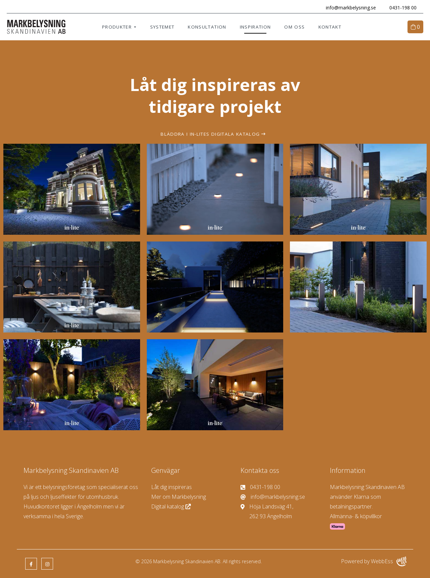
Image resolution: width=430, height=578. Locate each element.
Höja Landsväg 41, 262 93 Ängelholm (267, 511)
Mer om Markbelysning (178, 496)
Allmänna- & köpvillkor (356, 516)
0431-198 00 (403, 7)
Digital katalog (171, 506)
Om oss (294, 27)
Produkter (117, 27)
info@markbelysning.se (351, 7)
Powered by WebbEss (373, 561)
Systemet (162, 27)
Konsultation (207, 27)
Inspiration (255, 27)
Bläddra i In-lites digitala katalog (210, 134)
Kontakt (329, 27)
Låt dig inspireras (171, 487)
